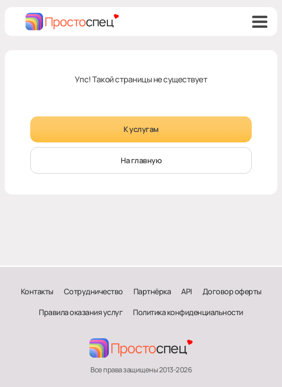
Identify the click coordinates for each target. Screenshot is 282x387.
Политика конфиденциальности (188, 312)
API (186, 291)
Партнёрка (152, 291)
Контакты (37, 291)
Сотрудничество (93, 291)
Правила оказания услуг (81, 312)
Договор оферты (232, 291)
